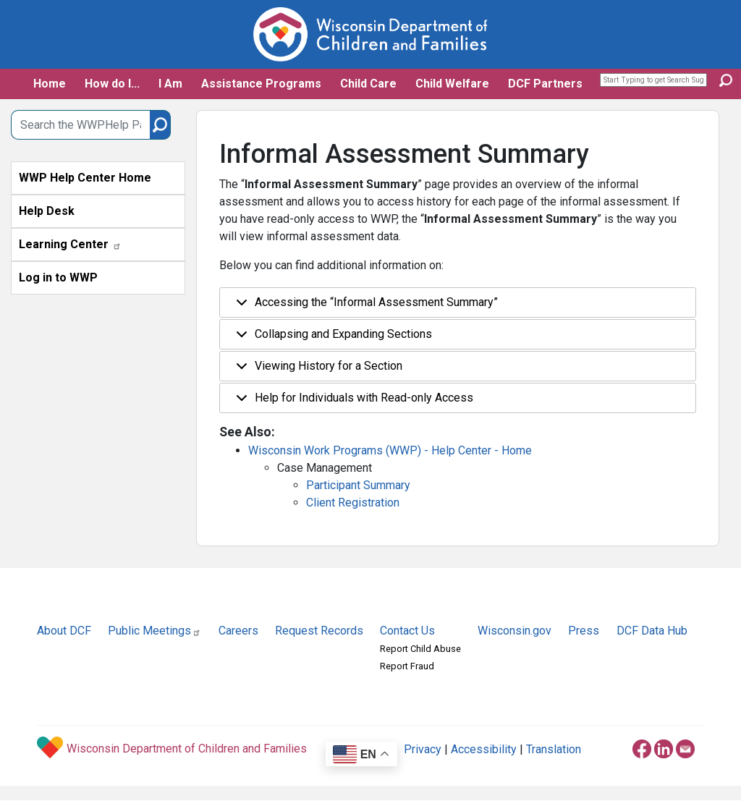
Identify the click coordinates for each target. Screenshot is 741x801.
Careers (238, 630)
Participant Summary (358, 485)
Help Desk (47, 211)
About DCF (64, 630)
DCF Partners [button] (545, 83)
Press (583, 630)
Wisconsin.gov (514, 630)
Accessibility (484, 749)
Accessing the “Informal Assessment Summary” (364, 306)
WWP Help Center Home (85, 178)
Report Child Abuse (420, 648)
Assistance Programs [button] (261, 83)
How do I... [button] (112, 83)
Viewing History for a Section (316, 370)
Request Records (319, 630)
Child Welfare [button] (452, 83)
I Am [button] (170, 83)
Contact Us (407, 630)
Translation (553, 749)
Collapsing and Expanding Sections (331, 338)
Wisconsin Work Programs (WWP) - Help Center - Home (390, 450)
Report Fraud (407, 666)
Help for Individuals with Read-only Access (352, 402)
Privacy (422, 749)
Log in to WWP (58, 277)
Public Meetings (154, 630)
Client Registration (352, 502)
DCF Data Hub (652, 630)
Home (49, 83)
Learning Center (70, 244)
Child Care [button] (368, 83)
